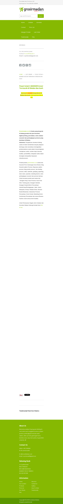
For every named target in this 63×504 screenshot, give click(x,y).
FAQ (33, 37)
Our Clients (22, 490)
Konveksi (39, 22)
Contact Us (34, 483)
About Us (33, 481)
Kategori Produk (25, 32)
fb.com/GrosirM (25, 450)
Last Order (37, 32)
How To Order (35, 488)
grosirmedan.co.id (32, 162)
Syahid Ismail (28, 502)
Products (21, 486)
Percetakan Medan (34, 500)
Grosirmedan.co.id (24, 131)
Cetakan (30, 22)
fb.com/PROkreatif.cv (29, 53)
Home (23, 22)
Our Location (22, 483)
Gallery (33, 486)
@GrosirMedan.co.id (26, 454)
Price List (31, 27)
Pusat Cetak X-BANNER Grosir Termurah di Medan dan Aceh (31, 87)
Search (41, 16)
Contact (23, 27)
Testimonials (24, 37)
